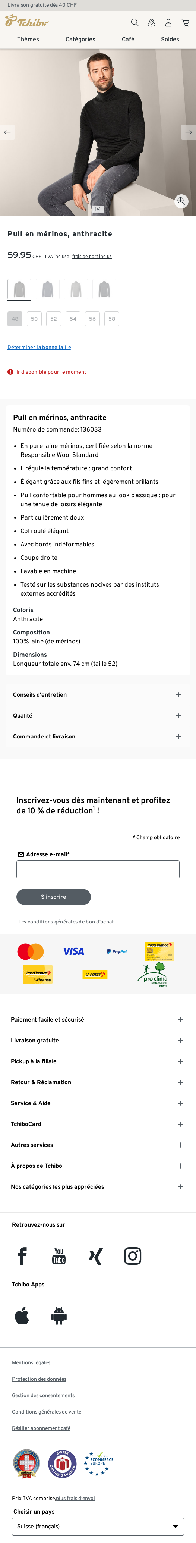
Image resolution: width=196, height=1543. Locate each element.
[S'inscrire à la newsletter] (53, 897)
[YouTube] (59, 1260)
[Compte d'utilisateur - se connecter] (168, 25)
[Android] (59, 1320)
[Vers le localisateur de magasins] (151, 25)
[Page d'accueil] (34, 20)
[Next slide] (188, 132)
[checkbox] (19, 290)
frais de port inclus (92, 256)
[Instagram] (133, 1260)
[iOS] (22, 1320)
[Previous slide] (7, 132)
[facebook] (22, 1260)
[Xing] (96, 1260)
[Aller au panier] (186, 24)
